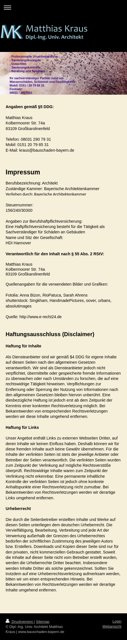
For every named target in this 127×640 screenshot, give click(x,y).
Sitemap (42, 621)
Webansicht (111, 626)
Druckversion (20, 621)
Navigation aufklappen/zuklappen (63, 7)
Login (116, 621)
